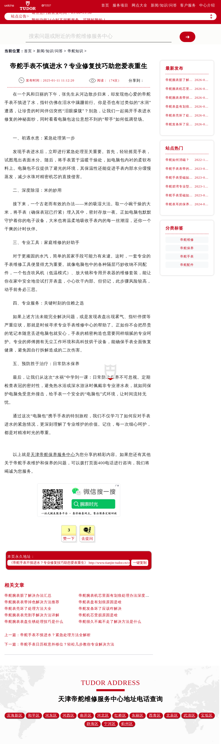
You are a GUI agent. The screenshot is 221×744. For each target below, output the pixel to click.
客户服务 (188, 5)
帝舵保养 (187, 248)
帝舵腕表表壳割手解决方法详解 (31, 615)
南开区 (86, 715)
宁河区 (110, 724)
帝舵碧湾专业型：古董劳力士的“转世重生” (180, 186)
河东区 (51, 715)
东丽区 (137, 715)
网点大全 (139, 5)
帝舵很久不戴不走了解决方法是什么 (110, 622)
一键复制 (140, 563)
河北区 (103, 715)
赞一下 (69, 539)
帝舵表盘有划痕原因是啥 (100, 602)
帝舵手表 (187, 256)
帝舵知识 (75, 51)
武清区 (189, 715)
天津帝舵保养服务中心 (53, 454)
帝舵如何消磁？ (177, 160)
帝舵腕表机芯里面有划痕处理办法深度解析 (116, 595)
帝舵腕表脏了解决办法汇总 (28, 595)
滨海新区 (15, 715)
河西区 (68, 715)
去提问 (87, 539)
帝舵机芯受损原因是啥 (98, 615)
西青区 (155, 715)
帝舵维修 (187, 240)
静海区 (92, 724)
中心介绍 (207, 5)
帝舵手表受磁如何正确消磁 (180, 195)
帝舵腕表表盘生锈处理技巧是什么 (33, 622)
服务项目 (120, 5)
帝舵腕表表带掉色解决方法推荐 (31, 602)
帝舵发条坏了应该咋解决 (100, 609)
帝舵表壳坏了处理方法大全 (28, 609)
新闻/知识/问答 (164, 5)
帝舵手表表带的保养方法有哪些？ (180, 169)
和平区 (34, 715)
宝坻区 (207, 715)
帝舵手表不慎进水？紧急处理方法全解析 (55, 635)
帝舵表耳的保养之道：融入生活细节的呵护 (180, 204)
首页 (105, 5)
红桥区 (120, 715)
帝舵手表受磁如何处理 (180, 177)
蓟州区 (127, 724)
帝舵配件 (187, 265)
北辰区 (172, 715)
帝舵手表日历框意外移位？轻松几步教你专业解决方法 (67, 644)
